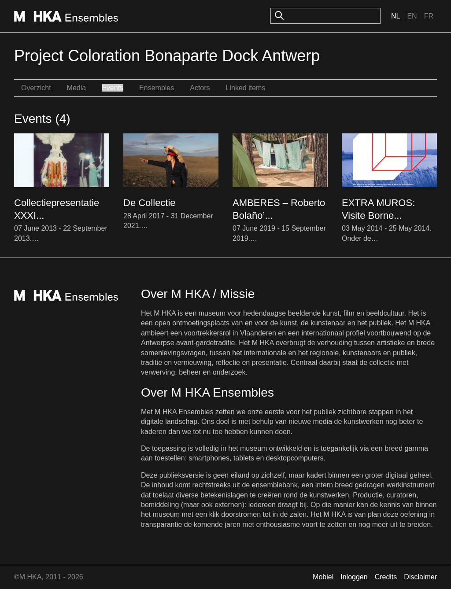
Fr (428, 16)
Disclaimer (420, 577)
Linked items (246, 88)
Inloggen (353, 577)
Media (76, 88)
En (412, 16)
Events (112, 88)
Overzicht (36, 88)
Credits (386, 577)
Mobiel (323, 577)
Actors (200, 88)
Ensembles (156, 88)
